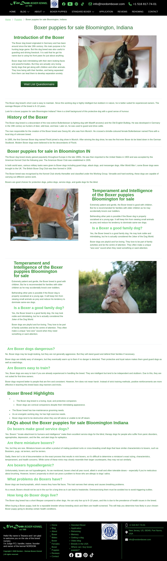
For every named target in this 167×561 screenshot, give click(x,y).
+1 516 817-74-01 (145, 4)
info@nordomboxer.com (109, 4)
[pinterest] (76, 4)
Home (8, 19)
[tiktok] (82, 4)
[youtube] (70, 4)
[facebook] (63, 4)
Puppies (18, 19)
